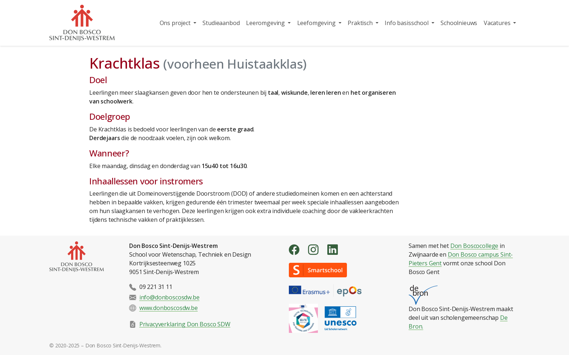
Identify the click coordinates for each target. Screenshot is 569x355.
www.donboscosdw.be (168, 308)
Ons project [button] (176, 23)
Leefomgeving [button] (317, 23)
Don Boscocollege (474, 246)
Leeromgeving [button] (266, 23)
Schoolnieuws (459, 23)
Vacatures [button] (498, 23)
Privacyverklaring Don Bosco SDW (184, 324)
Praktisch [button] (361, 23)
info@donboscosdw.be (169, 297)
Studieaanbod (221, 23)
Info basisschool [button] (407, 23)
